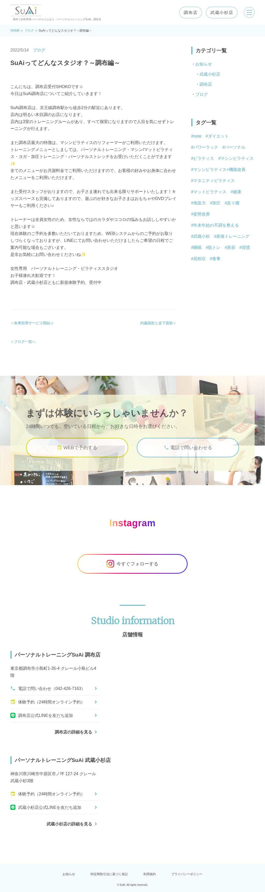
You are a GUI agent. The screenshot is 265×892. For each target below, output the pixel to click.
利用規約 (149, 874)
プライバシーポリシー (186, 874)
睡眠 (197, 247)
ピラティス (203, 158)
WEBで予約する (77, 455)
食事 (216, 258)
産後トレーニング (232, 236)
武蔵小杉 (201, 236)
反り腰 (233, 203)
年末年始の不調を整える (216, 225)
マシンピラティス (237, 158)
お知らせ (203, 64)
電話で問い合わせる (188, 455)
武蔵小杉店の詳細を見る (69, 824)
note (197, 136)
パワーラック (205, 147)
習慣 (246, 247)
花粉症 (199, 258)
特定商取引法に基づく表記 (109, 874)
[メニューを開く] (248, 12)
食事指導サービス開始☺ (34, 323)
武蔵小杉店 (220, 12)
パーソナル (235, 147)
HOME (15, 30)
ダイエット (218, 136)
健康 (237, 192)
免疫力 (199, 203)
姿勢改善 (201, 214)
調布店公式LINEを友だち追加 (41, 715)
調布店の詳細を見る (73, 732)
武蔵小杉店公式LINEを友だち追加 (45, 807)
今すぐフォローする (132, 564)
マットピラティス (209, 192)
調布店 (189, 12)
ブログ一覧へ (25, 342)
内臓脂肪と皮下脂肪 (156, 323)
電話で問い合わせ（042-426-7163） (47, 688)
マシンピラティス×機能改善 (219, 169)
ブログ (29, 30)
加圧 (216, 203)
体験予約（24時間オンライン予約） (47, 701)
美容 (231, 247)
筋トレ (214, 247)
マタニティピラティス (214, 180)
